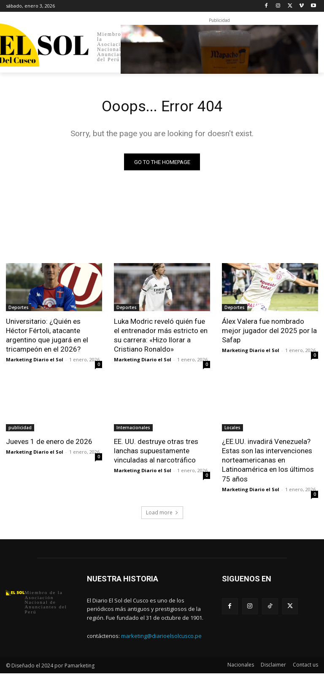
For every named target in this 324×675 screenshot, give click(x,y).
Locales (232, 429)
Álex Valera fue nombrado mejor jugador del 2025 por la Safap (269, 332)
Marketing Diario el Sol (34, 361)
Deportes (18, 309)
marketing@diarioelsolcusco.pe (161, 637)
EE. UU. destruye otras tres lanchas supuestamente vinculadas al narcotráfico (156, 452)
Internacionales (133, 429)
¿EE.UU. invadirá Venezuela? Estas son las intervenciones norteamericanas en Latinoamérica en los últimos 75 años (268, 461)
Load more (162, 514)
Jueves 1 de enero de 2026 (49, 443)
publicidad (20, 429)
